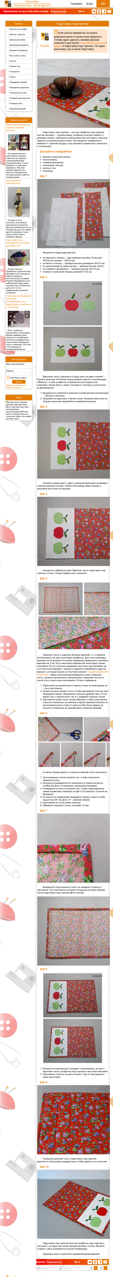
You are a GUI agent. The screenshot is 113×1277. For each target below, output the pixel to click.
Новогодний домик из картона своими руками (18, 127)
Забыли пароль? (14, 387)
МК (103, 3)
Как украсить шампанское (13, 182)
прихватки (88, 42)
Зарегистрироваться (16, 385)
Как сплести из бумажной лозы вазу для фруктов (17, 243)
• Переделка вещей (18, 82)
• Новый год (14, 66)
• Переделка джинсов (19, 87)
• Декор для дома (17, 39)
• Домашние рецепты (19, 45)
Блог (90, 3)
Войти (19, 382)
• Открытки (14, 71)
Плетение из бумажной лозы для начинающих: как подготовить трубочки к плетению (18, 301)
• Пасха (12, 77)
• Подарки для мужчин (19, 98)
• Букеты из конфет (18, 29)
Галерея (76, 3)
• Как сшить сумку (17, 55)
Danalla (44, 45)
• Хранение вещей (17, 108)
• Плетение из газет (18, 93)
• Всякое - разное (17, 34)
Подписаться (58, 11)
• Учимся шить (16, 103)
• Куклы (12, 61)
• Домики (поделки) (18, 50)
